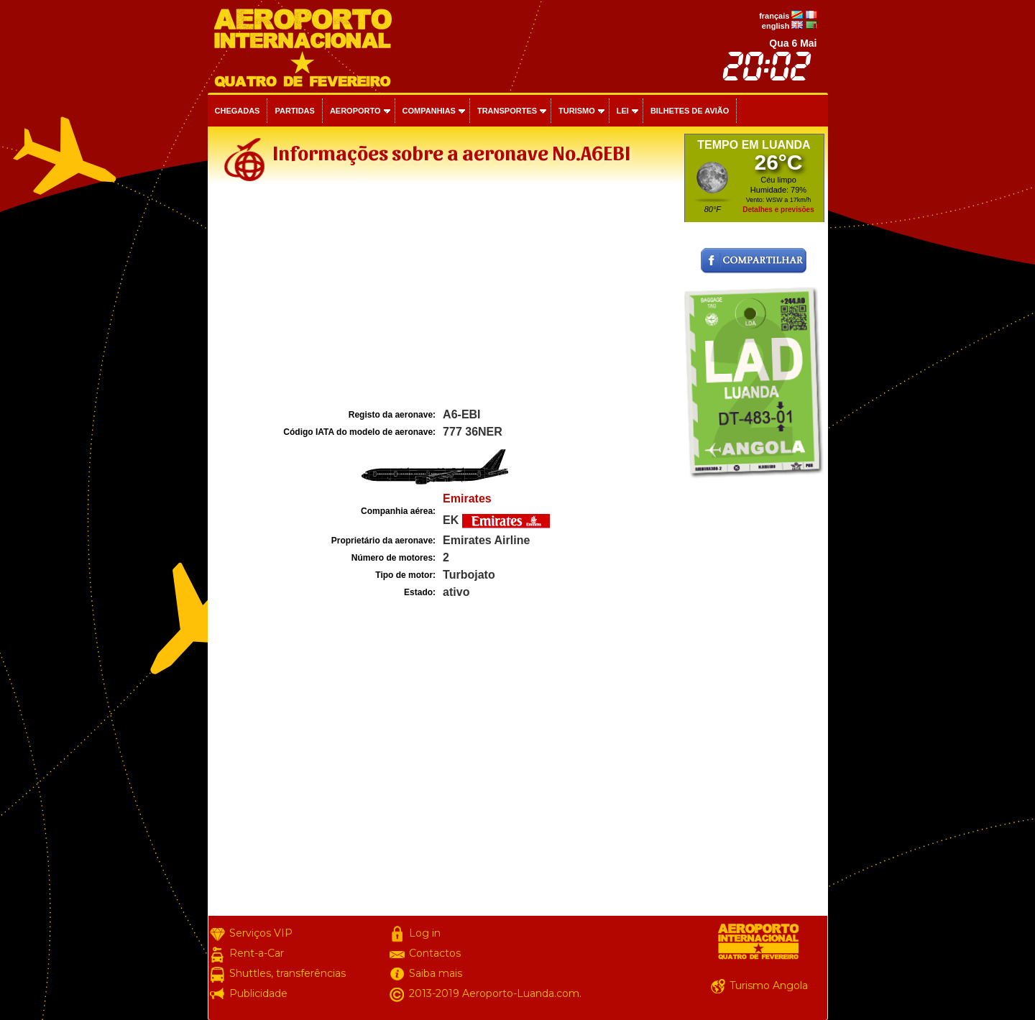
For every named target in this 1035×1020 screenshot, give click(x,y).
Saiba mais (435, 973)
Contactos (435, 953)
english (776, 26)
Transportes (507, 110)
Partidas (294, 110)
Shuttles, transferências (287, 973)
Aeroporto (355, 110)
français (774, 16)
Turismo (576, 110)
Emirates (467, 498)
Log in (425, 933)
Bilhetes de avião (689, 110)
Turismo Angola (769, 985)
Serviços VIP (261, 933)
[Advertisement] (444, 297)
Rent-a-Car (256, 953)
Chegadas (237, 110)
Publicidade (258, 993)
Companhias (429, 110)
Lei (623, 110)
